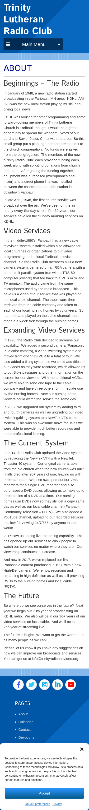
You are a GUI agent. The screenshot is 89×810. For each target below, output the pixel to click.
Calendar (26, 722)
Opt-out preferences (37, 804)
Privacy (57, 804)
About (23, 714)
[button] (82, 749)
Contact (25, 729)
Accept (44, 793)
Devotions (26, 737)
